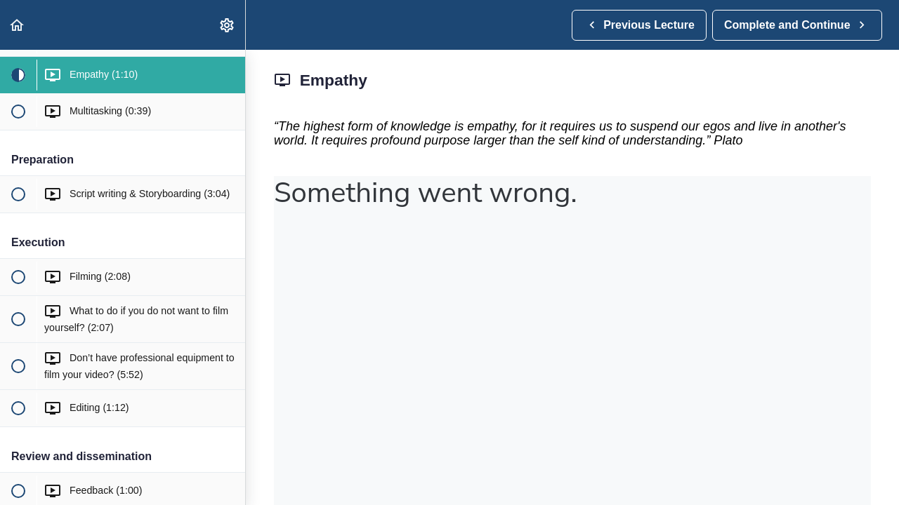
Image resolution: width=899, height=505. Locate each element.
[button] (17, 25)
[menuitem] (227, 25)
